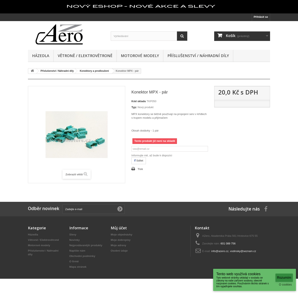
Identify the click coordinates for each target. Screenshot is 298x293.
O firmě (74, 261)
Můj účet (119, 227)
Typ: (134, 107)
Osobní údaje (119, 250)
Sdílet (138, 160)
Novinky (74, 240)
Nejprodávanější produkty (85, 245)
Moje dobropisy (121, 240)
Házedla (40, 55)
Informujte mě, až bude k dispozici (151, 155)
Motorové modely (140, 55)
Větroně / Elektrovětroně (85, 55)
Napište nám (77, 250)
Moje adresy (118, 245)
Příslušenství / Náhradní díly (198, 55)
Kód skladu (138, 101)
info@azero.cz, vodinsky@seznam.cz (233, 251)
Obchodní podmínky (82, 256)
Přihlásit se (261, 16)
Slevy (72, 234)
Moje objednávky (121, 234)
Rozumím (284, 277)
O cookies (285, 284)
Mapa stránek (78, 266)
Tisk (140, 169)
